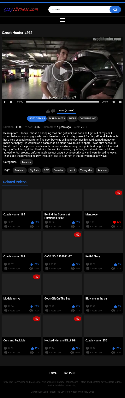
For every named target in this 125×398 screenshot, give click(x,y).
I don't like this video (53, 111)
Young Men (86, 170)
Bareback (20, 170)
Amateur (26, 162)
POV (46, 170)
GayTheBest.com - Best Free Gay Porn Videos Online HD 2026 (62, 391)
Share (72, 118)
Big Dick (34, 170)
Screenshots (57, 118)
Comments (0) (88, 118)
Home (53, 372)
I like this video (48, 111)
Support (70, 372)
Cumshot (59, 170)
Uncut (72, 170)
